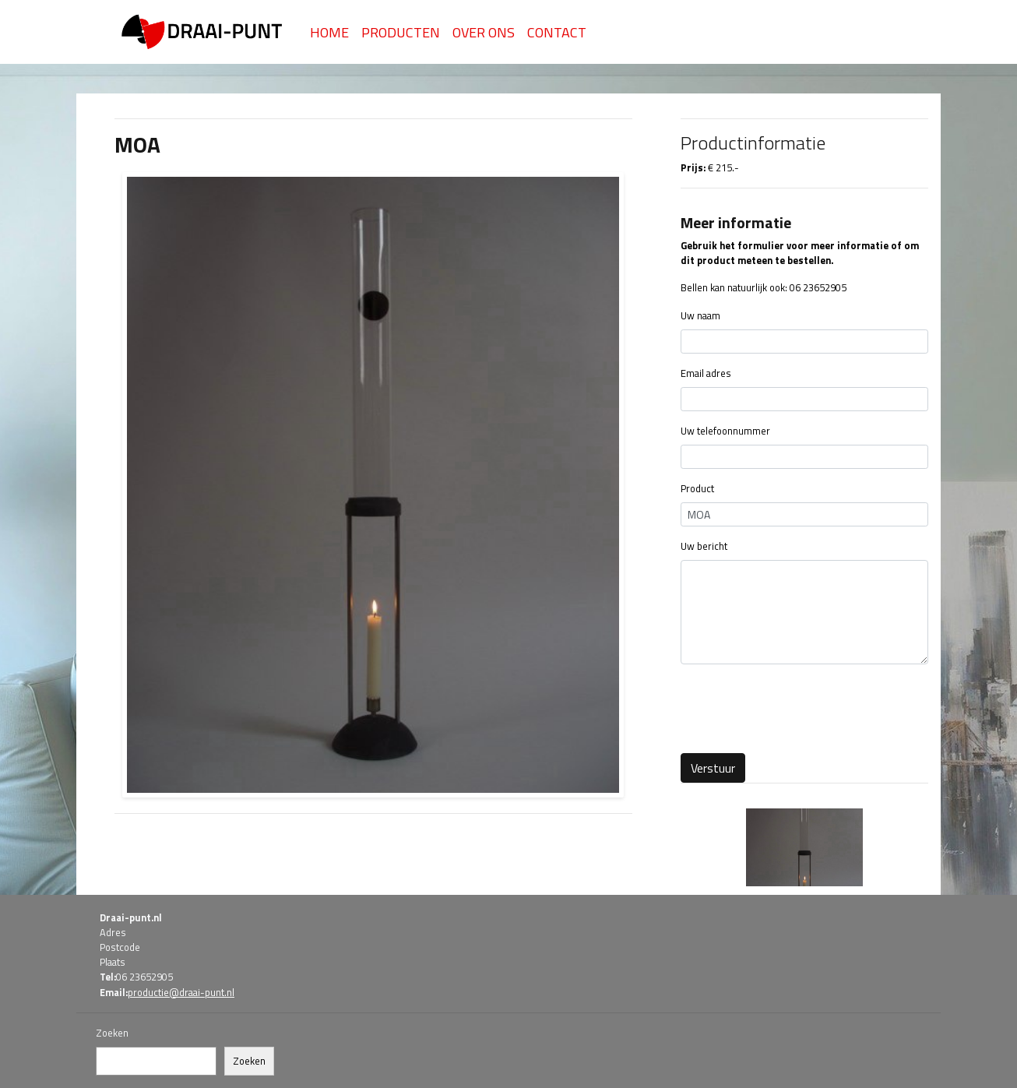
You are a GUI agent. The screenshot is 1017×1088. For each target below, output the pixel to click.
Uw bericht (704, 546)
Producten (400, 32)
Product (697, 488)
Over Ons (483, 32)
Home (329, 32)
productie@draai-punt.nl (181, 992)
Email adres (706, 373)
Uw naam (700, 315)
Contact (556, 32)
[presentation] (799, 707)
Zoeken (112, 1033)
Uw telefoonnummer (725, 431)
